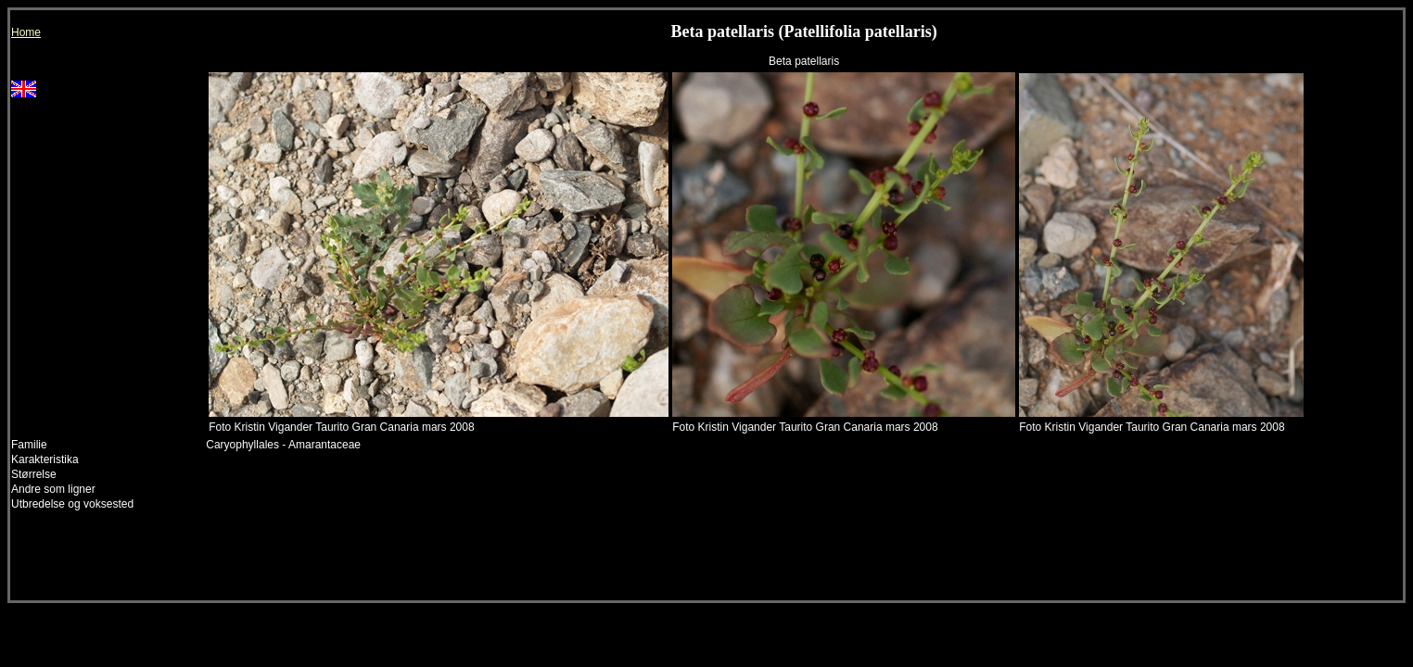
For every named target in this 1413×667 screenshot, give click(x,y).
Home (26, 32)
